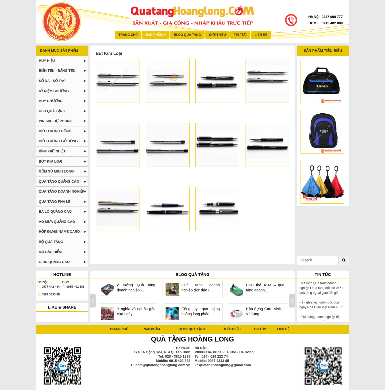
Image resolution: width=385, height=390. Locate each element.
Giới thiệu (217, 35)
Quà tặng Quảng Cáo (59, 181)
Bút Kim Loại (50, 161)
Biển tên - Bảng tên (57, 71)
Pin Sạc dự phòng (55, 121)
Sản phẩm (152, 329)
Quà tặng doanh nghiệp (61, 191)
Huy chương (51, 101)
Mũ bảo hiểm (50, 252)
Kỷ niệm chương (54, 91)
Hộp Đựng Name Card (59, 232)
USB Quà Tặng (52, 111)
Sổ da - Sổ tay (52, 81)
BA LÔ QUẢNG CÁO (55, 211)
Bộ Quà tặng (51, 242)
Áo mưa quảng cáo (57, 222)
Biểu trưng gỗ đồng (58, 141)
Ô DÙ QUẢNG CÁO (54, 262)
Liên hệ (261, 35)
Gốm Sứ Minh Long (56, 171)
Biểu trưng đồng (55, 131)
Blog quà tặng (187, 35)
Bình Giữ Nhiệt (52, 151)
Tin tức (240, 35)
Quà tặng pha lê (55, 202)
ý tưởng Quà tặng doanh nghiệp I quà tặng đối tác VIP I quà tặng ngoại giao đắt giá (321, 288)
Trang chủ (128, 35)
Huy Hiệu (47, 61)
